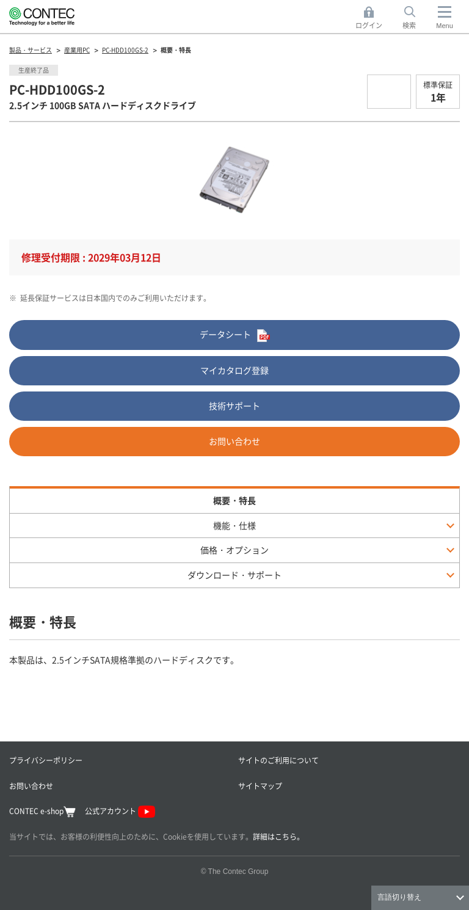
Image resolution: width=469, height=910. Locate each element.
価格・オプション (234, 550)
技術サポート (234, 405)
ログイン (368, 25)
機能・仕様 (234, 525)
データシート (235, 335)
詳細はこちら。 (278, 836)
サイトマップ (260, 786)
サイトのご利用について (278, 760)
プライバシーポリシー (45, 760)
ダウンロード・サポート (234, 575)
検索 (409, 25)
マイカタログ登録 (234, 370)
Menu (444, 25)
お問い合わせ (234, 441)
